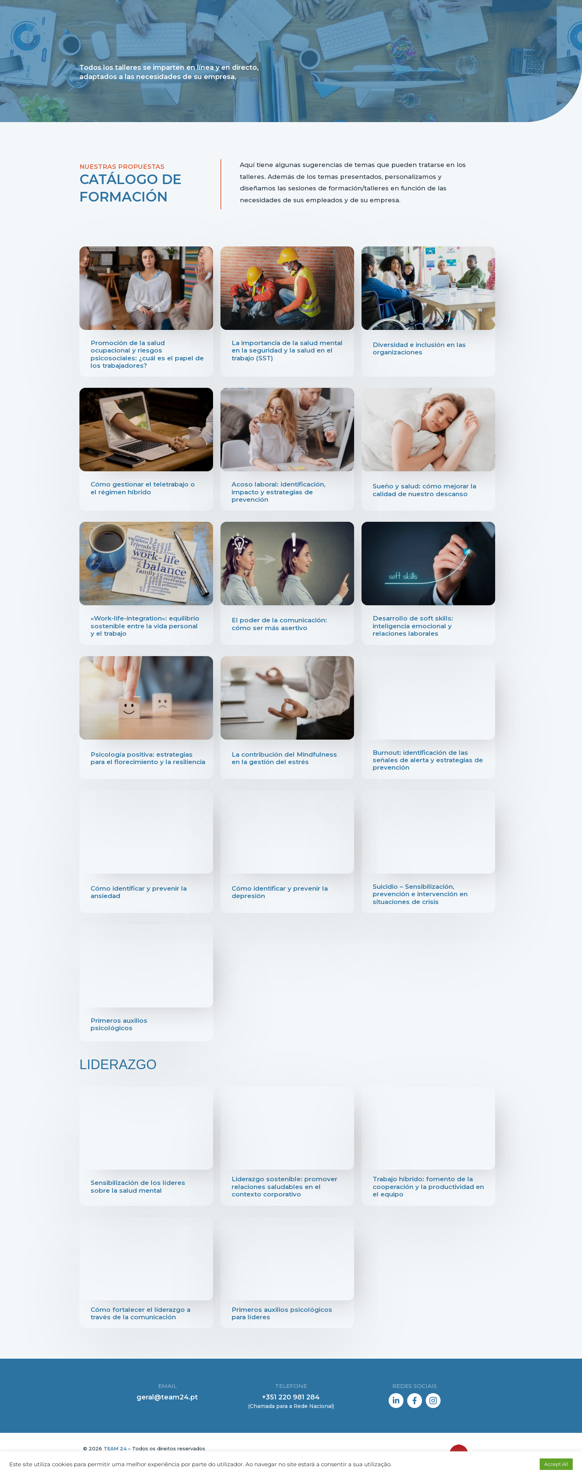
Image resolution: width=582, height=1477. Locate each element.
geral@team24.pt (167, 1397)
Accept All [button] (556, 1464)
